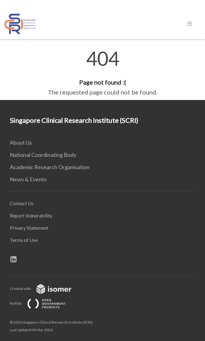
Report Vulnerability (31, 215)
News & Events (28, 179)
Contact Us (22, 203)
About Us (21, 142)
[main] (102, 73)
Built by (42, 303)
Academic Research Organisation (49, 167)
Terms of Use (24, 240)
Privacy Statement (29, 228)
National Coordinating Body (43, 154)
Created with (45, 288)
